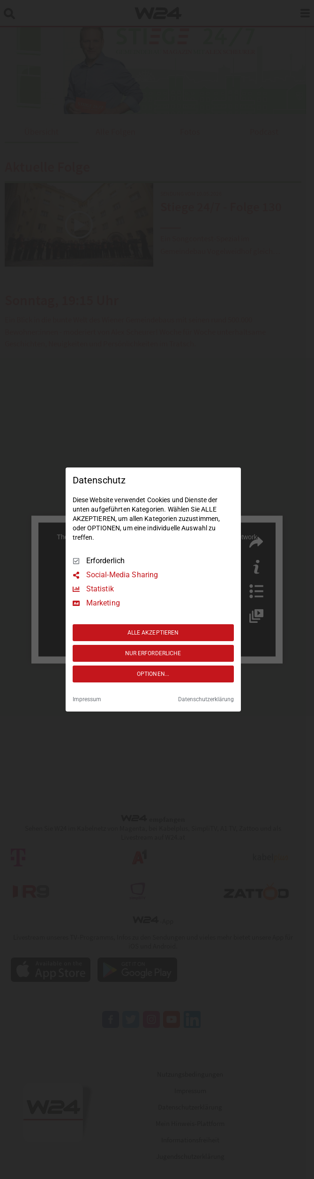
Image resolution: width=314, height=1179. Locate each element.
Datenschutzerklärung (206, 699)
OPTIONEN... (153, 674)
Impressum (87, 699)
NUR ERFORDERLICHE (153, 653)
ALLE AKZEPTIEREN (153, 632)
